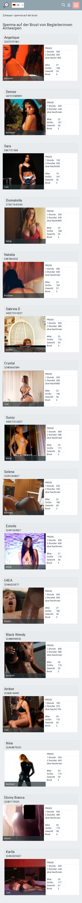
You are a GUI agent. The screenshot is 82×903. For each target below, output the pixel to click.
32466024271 (11, 584)
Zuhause (8, 15)
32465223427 (13, 856)
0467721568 (11, 150)
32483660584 (11, 367)
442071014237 (14, 313)
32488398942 (13, 638)
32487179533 (11, 801)
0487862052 (11, 258)
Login (69, 5)
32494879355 (13, 747)
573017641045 (14, 204)
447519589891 (14, 96)
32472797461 (11, 41)
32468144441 (11, 693)
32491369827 (11, 476)
